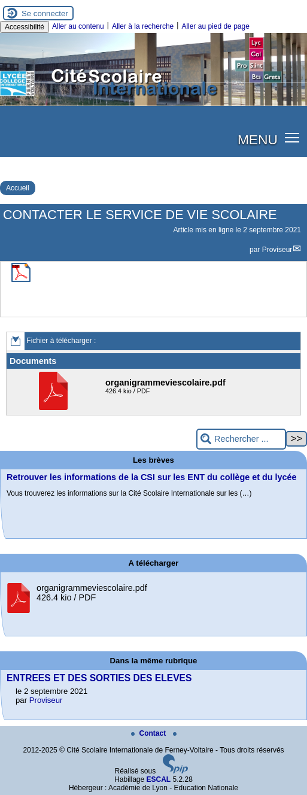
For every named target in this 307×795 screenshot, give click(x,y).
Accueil (17, 188)
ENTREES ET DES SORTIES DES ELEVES (99, 678)
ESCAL (159, 779)
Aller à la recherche (143, 26)
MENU (258, 139)
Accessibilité (24, 27)
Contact (149, 733)
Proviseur (277, 249)
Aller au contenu (78, 26)
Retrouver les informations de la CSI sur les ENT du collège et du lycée (152, 477)
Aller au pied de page (215, 26)
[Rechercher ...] (241, 439)
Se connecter (45, 13)
